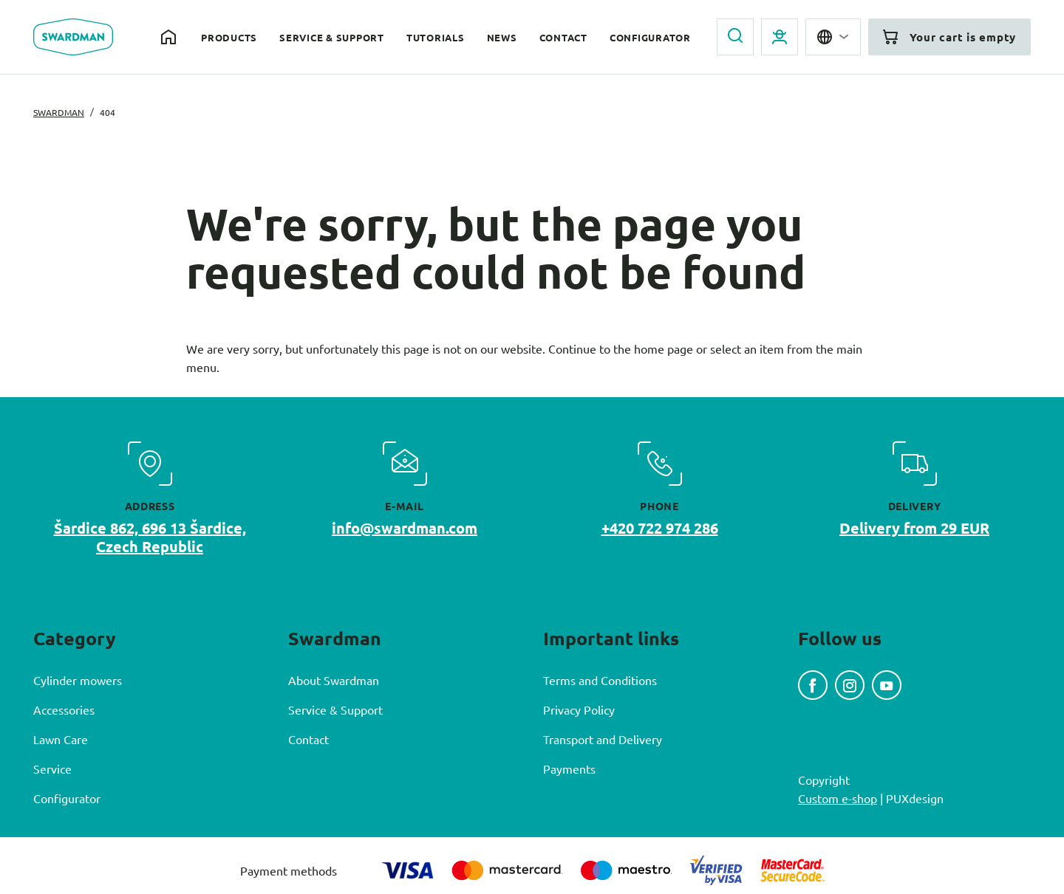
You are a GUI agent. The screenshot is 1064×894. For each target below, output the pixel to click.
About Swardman (333, 680)
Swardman (58, 112)
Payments (569, 768)
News (502, 37)
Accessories (64, 709)
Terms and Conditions (600, 680)
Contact (563, 37)
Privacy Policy (579, 709)
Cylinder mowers (77, 680)
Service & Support (331, 37)
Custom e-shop (837, 798)
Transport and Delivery (602, 739)
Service (52, 768)
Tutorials (435, 37)
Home (170, 36)
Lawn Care (60, 739)
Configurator (650, 37)
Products (229, 37)
